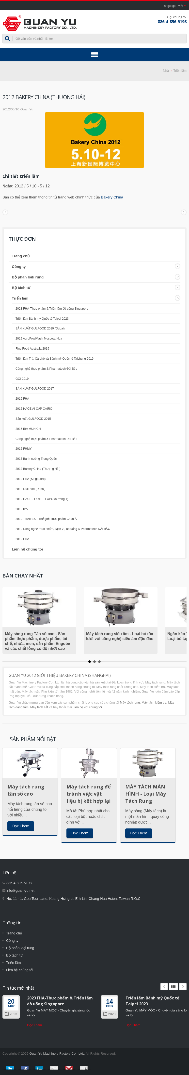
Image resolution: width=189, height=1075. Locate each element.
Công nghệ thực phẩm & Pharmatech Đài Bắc (46, 368)
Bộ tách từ (21, 288)
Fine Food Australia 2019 (32, 348)
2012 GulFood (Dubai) (31, 489)
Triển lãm (180, 70)
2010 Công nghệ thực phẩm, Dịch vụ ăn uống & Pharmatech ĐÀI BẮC (63, 529)
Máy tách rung (130, 702)
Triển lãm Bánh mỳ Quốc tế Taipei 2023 (42, 318)
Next (183, 986)
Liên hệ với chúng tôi (87, 707)
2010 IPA (22, 509)
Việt (180, 6)
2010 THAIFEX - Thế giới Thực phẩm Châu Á (46, 519)
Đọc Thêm (20, 826)
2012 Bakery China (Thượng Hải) (38, 469)
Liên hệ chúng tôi (27, 549)
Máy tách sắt (39, 707)
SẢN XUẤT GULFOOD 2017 (35, 388)
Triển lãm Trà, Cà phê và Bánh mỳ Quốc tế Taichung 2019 (55, 358)
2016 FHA (22, 398)
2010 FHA (22, 539)
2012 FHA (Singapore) (31, 479)
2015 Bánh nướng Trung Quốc (36, 458)
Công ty (19, 266)
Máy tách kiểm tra (154, 702)
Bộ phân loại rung (28, 277)
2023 (11, 1014)
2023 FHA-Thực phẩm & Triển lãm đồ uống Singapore (52, 308)
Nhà (166, 70)
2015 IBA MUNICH (28, 429)
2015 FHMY (24, 448)
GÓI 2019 (22, 378)
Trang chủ (21, 256)
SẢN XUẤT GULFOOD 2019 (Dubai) (40, 328)
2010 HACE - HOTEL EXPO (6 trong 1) (42, 499)
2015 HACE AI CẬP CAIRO (34, 408)
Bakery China (112, 197)
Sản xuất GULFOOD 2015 (33, 418)
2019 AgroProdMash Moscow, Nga (39, 338)
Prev (164, 986)
